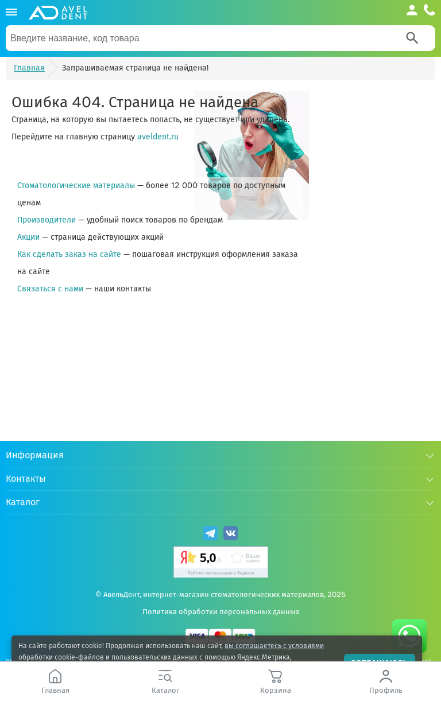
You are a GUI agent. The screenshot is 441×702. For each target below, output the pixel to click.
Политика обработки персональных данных (220, 611)
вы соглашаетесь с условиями (274, 646)
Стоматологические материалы (76, 185)
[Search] (412, 37)
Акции (28, 237)
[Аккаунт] (412, 10)
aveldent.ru (158, 137)
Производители (46, 220)
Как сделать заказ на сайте (69, 254)
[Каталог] (11, 13)
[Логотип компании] (58, 13)
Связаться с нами (50, 289)
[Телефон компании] (429, 9)
